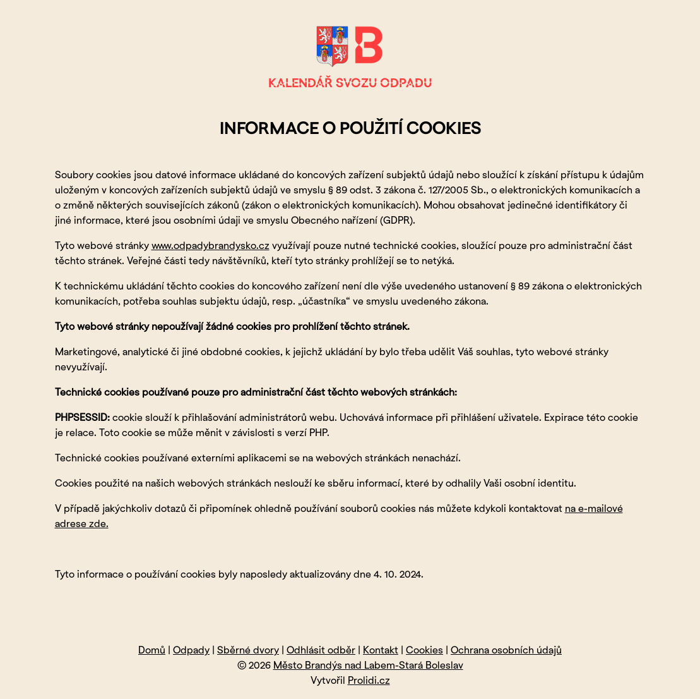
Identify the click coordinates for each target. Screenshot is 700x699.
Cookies (424, 650)
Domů (151, 650)
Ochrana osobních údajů (506, 650)
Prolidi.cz (369, 681)
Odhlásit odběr (321, 650)
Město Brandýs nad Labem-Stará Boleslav (368, 666)
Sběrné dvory (248, 650)
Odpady (191, 650)
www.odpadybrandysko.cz (210, 246)
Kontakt (380, 650)
